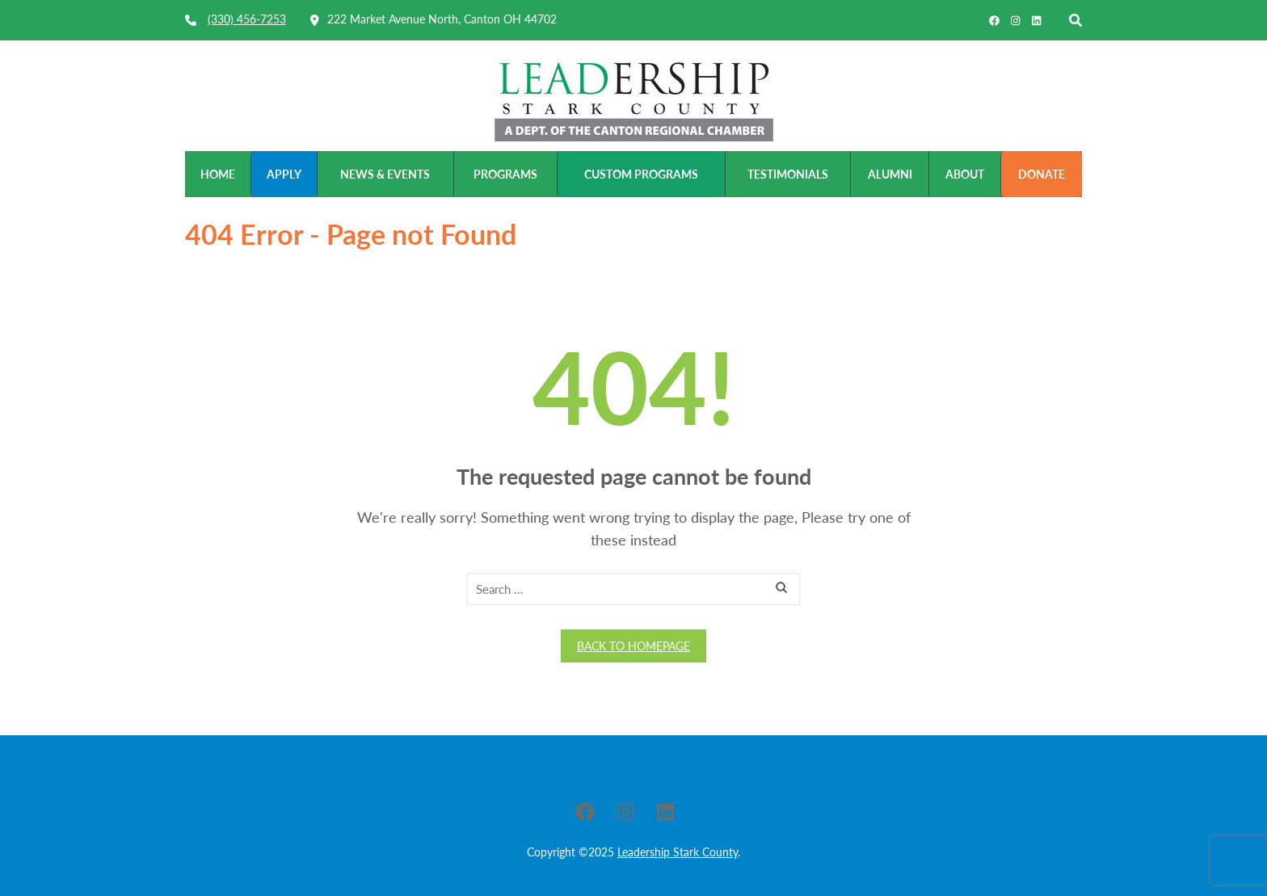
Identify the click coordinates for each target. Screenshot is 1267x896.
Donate (1041, 174)
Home (217, 174)
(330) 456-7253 (247, 19)
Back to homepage (633, 646)
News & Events (385, 174)
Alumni (890, 174)
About (964, 174)
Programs (505, 174)
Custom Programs (641, 174)
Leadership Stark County (677, 852)
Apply (284, 174)
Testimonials (787, 174)
